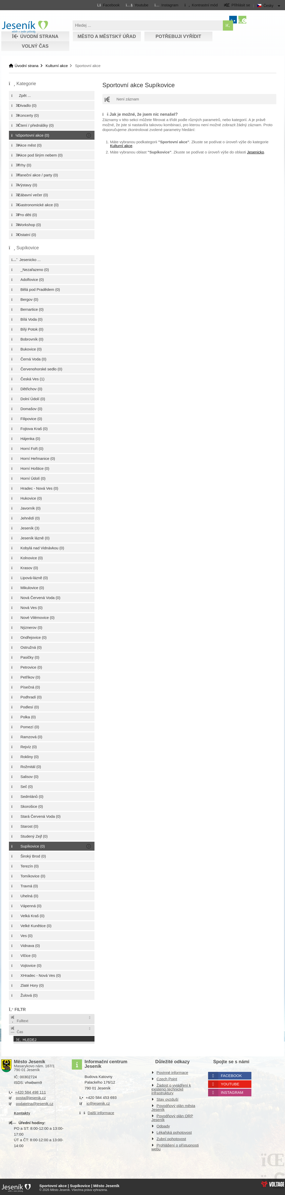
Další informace (101, 1111)
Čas (16, 1030)
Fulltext (19, 1019)
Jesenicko (255, 152)
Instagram (232, 1091)
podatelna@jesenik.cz (34, 1102)
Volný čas (35, 46)
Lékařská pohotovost (174, 1131)
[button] (201, 5)
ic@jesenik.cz (98, 1102)
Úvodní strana (24, 27)
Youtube (230, 1082)
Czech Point (167, 1077)
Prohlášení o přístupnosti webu (175, 1145)
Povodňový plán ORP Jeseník (172, 1116)
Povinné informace (172, 1071)
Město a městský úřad (106, 36)
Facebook (231, 1074)
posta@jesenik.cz (31, 1096)
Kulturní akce (57, 66)
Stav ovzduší (168, 1098)
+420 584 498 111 (30, 1090)
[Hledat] (228, 25)
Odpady (163, 1124)
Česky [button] (269, 6)
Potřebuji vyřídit (178, 36)
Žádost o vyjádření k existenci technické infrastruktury (171, 1088)
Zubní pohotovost (171, 1137)
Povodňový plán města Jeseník (173, 1106)
